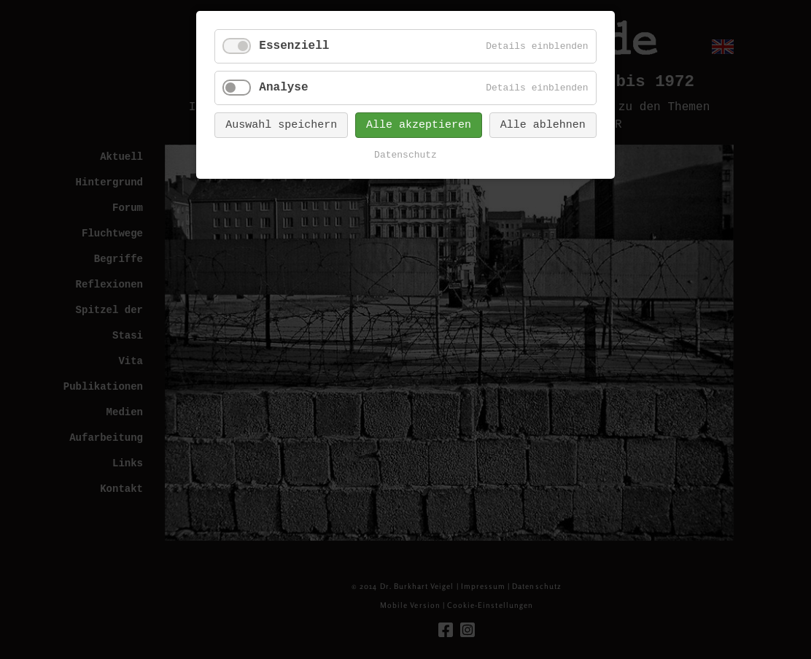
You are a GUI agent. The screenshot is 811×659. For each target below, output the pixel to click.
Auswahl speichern (281, 125)
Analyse (283, 87)
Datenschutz (405, 155)
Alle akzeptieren (418, 125)
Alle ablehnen (543, 125)
